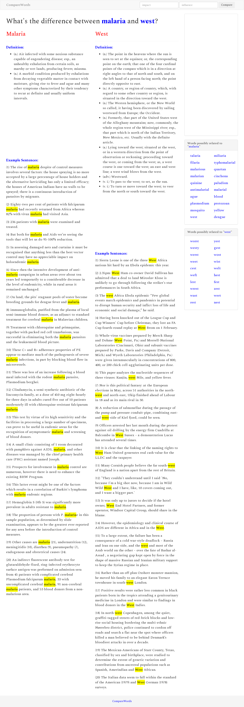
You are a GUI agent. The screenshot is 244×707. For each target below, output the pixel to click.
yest (217, 241)
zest (217, 288)
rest (193, 302)
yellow (219, 210)
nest (217, 302)
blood (218, 196)
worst (194, 241)
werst (194, 254)
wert (217, 295)
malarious (197, 169)
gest (217, 247)
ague (194, 196)
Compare (226, 5)
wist (217, 261)
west (147, 21)
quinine (196, 183)
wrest (194, 288)
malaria (114, 21)
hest (217, 275)
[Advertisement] (47, 129)
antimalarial (199, 189)
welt (217, 268)
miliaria (220, 155)
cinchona (221, 176)
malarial (220, 189)
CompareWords (18, 4)
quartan (220, 169)
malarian (197, 176)
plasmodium (199, 203)
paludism (221, 183)
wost (217, 254)
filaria (195, 162)
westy (194, 247)
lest (193, 282)
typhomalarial (224, 162)
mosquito (197, 210)
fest (216, 282)
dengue (219, 217)
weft (193, 275)
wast (193, 295)
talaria (195, 155)
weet (194, 261)
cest (193, 268)
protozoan (221, 203)
